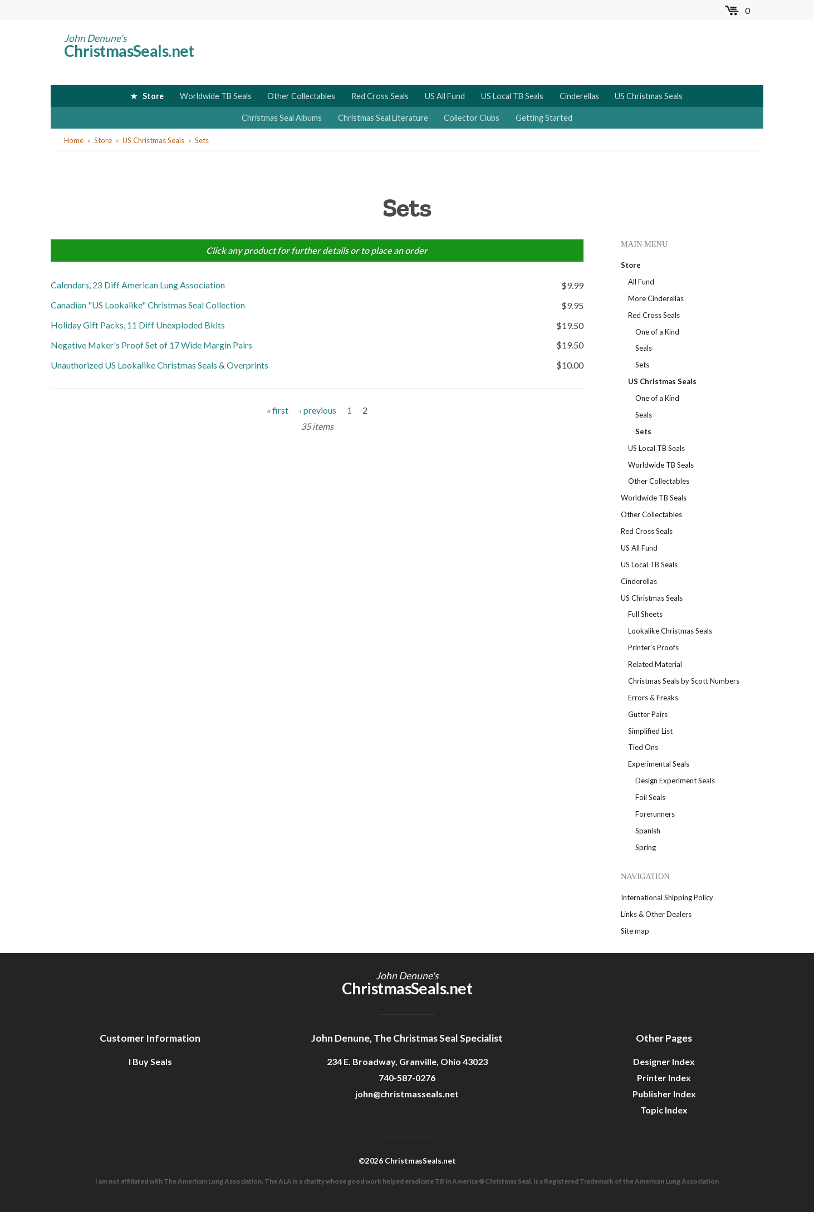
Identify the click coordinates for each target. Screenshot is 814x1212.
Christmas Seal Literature (383, 117)
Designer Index (664, 1061)
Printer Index (664, 1077)
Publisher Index (664, 1093)
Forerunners (655, 813)
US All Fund (445, 96)
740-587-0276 (407, 1077)
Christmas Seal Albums (282, 117)
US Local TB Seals (512, 96)
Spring (645, 847)
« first (277, 408)
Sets (202, 140)
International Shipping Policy (667, 897)
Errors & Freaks (653, 697)
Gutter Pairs (648, 714)
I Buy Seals (150, 1061)
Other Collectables (301, 96)
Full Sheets (645, 614)
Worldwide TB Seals (216, 96)
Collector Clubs (471, 117)
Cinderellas (579, 96)
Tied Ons (643, 747)
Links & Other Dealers (656, 914)
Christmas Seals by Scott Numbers (683, 680)
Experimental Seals (658, 763)
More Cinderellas (656, 298)
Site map (635, 930)
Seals (643, 348)
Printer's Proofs (653, 647)
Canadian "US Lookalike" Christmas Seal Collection (148, 304)
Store (153, 96)
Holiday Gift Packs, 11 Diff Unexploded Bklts (138, 324)
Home (74, 140)
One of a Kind (657, 331)
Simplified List (650, 731)
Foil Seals (650, 797)
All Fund (641, 281)
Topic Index (664, 1110)
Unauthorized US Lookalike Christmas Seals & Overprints (159, 363)
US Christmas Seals (649, 96)
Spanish (647, 830)
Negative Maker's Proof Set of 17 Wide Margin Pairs (152, 343)
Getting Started (544, 117)
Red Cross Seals (380, 96)
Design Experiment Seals (675, 780)
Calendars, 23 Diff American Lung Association (138, 284)
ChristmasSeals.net (129, 50)
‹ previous (317, 408)
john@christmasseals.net (407, 1093)
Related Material (655, 664)
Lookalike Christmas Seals (670, 630)
